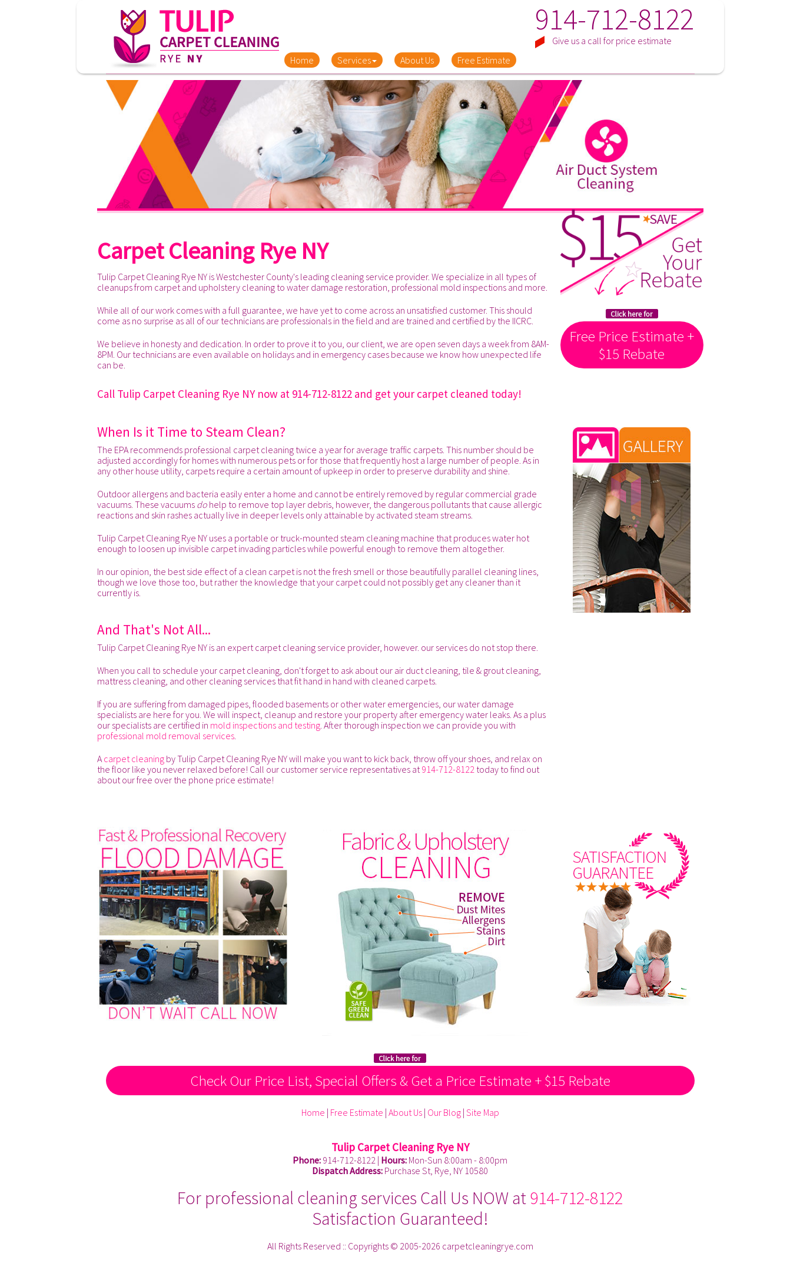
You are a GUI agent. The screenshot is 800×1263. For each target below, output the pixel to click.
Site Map (482, 1112)
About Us (417, 60)
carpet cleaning (134, 759)
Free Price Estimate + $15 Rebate (631, 345)
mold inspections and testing (265, 725)
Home (302, 60)
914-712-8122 (322, 394)
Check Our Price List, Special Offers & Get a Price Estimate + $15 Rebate (400, 1080)
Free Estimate (483, 60)
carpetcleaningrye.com (487, 1246)
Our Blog (444, 1112)
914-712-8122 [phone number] (614, 19)
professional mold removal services (165, 736)
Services (357, 60)
